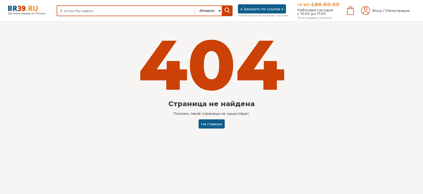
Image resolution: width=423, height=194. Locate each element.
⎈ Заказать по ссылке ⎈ (262, 9)
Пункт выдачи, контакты (314, 17)
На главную (211, 124)
